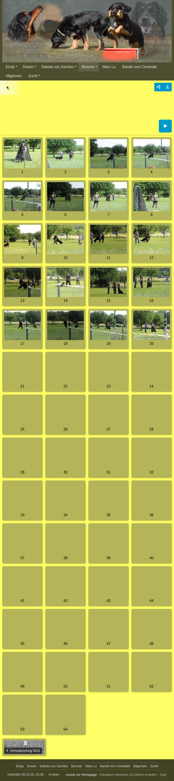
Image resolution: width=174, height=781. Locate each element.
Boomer (88, 67)
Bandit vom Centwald (139, 67)
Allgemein (14, 76)
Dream (28, 67)
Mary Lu (109, 67)
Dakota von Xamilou (57, 67)
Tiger (163, 774)
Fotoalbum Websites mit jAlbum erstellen (128, 774)
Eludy (10, 67)
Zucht (32, 76)
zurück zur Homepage (81, 774)
